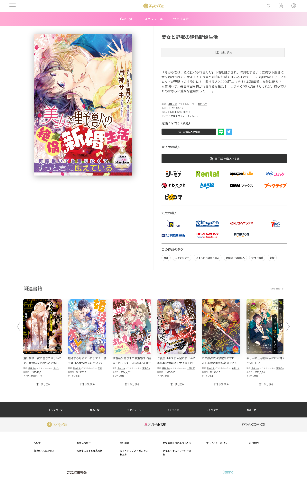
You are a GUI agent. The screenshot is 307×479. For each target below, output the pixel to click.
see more (277, 288)
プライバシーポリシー (218, 443)
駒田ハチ (202, 104)
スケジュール (153, 18)
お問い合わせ (84, 443)
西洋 (166, 257)
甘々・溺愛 (257, 257)
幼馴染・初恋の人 (235, 257)
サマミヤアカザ (60, 368)
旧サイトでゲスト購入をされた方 (134, 452)
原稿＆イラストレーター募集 (177, 452)
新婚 (272, 257)
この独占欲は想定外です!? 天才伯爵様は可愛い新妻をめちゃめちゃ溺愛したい (221, 362)
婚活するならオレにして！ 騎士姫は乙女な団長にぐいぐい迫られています (87, 362)
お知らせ (251, 409)
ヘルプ (37, 443)
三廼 (100, 368)
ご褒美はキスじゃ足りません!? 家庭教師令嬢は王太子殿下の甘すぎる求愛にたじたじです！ (177, 362)
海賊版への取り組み (44, 450)
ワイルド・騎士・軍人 (207, 257)
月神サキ (172, 104)
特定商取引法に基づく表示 (177, 443)
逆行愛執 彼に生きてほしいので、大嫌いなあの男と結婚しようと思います (42, 362)
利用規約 (254, 443)
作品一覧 (126, 18)
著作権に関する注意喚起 (89, 450)
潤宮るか (146, 368)
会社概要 (124, 443)
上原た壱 (191, 368)
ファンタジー (182, 257)
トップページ (56, 409)
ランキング (212, 409)
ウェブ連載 (181, 18)
